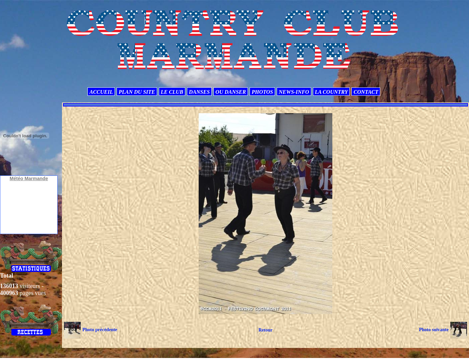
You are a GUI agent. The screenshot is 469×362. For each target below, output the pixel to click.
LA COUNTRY (331, 92)
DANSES (199, 92)
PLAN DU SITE (137, 92)
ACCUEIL (101, 92)
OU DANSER (230, 92)
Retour (265, 330)
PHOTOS (262, 92)
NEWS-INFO (294, 92)
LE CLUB (172, 92)
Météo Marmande (29, 178)
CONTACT (365, 92)
